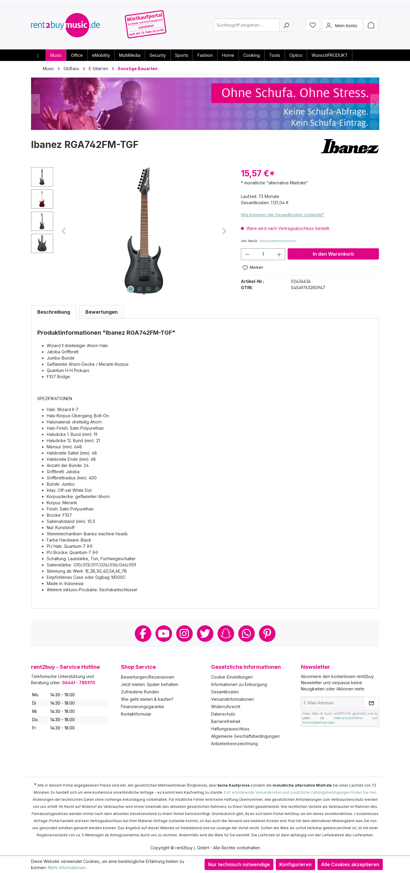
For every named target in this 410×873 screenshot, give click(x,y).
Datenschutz (223, 713)
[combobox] (247, 27)
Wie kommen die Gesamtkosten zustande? (282, 214)
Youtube (163, 633)
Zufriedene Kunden (140, 691)
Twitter (205, 633)
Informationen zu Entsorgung (239, 684)
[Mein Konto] (342, 27)
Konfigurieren (295, 864)
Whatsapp (246, 633)
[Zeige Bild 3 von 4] (148, 289)
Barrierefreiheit (225, 721)
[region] (130, 230)
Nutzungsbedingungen (318, 722)
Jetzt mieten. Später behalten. (150, 684)
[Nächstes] (374, 103)
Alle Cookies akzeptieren (350, 864)
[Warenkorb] (371, 27)
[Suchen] (286, 27)
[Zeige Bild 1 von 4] (130, 289)
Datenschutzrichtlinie (348, 718)
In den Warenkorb (333, 254)
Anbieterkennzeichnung (234, 743)
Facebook (143, 633)
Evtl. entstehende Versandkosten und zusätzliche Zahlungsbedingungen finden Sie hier (300, 792)
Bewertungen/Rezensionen (147, 676)
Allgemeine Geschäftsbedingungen (245, 736)
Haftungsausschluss (230, 728)
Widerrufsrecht (225, 706)
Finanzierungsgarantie (142, 706)
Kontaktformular (136, 713)
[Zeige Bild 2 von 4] (139, 289)
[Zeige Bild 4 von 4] (157, 289)
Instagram (184, 633)
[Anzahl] (263, 254)
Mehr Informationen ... (69, 867)
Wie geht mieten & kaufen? (147, 699)
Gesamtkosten (225, 691)
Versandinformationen (277, 241)
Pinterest (267, 633)
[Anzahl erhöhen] (279, 254)
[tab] (53, 311)
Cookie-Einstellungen (232, 676)
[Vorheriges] (35, 103)
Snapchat (226, 633)
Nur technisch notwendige (239, 864)
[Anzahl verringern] (247, 254)
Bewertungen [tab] (101, 312)
